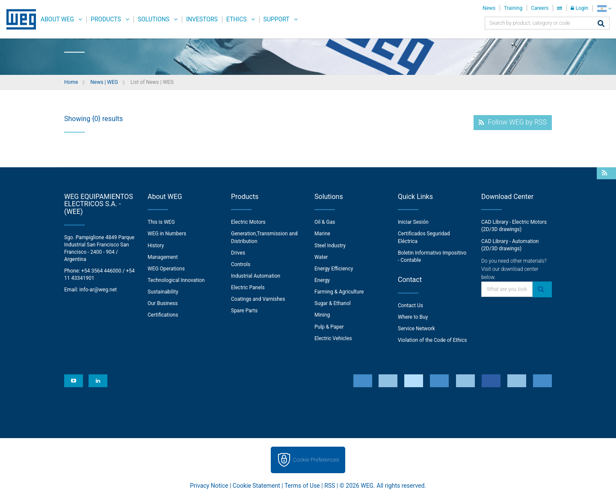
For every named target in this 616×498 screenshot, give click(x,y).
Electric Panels (248, 287)
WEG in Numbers (167, 234)
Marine (322, 234)
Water (321, 257)
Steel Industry (330, 246)
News (489, 8)
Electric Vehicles (333, 338)
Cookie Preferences (316, 459)
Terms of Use (302, 485)
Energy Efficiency (333, 269)
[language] (604, 8)
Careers (539, 8)
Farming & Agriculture (339, 292)
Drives (238, 253)
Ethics (236, 19)
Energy (322, 280)
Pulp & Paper (329, 327)
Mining (322, 315)
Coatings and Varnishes (258, 299)
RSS (329, 485)
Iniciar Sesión (413, 222)
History (156, 246)
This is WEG (161, 222)
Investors (202, 19)
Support (277, 19)
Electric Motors (248, 222)
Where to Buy (413, 317)
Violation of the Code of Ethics (432, 340)
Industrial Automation (255, 276)
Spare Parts (244, 311)
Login (579, 8)
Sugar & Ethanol (332, 303)
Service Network (416, 329)
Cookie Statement (256, 485)
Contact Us (410, 305)
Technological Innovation (176, 280)
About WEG (57, 19)
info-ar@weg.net (98, 290)
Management (163, 257)
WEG (18, 19)
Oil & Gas (324, 222)
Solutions (153, 19)
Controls (240, 264)
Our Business (163, 303)
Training (513, 8)
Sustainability (163, 292)
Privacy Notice (209, 485)
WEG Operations (166, 269)
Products (106, 19)
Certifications (163, 315)
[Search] (601, 24)
